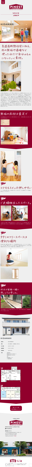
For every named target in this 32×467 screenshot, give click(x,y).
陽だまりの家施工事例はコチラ (16, 408)
